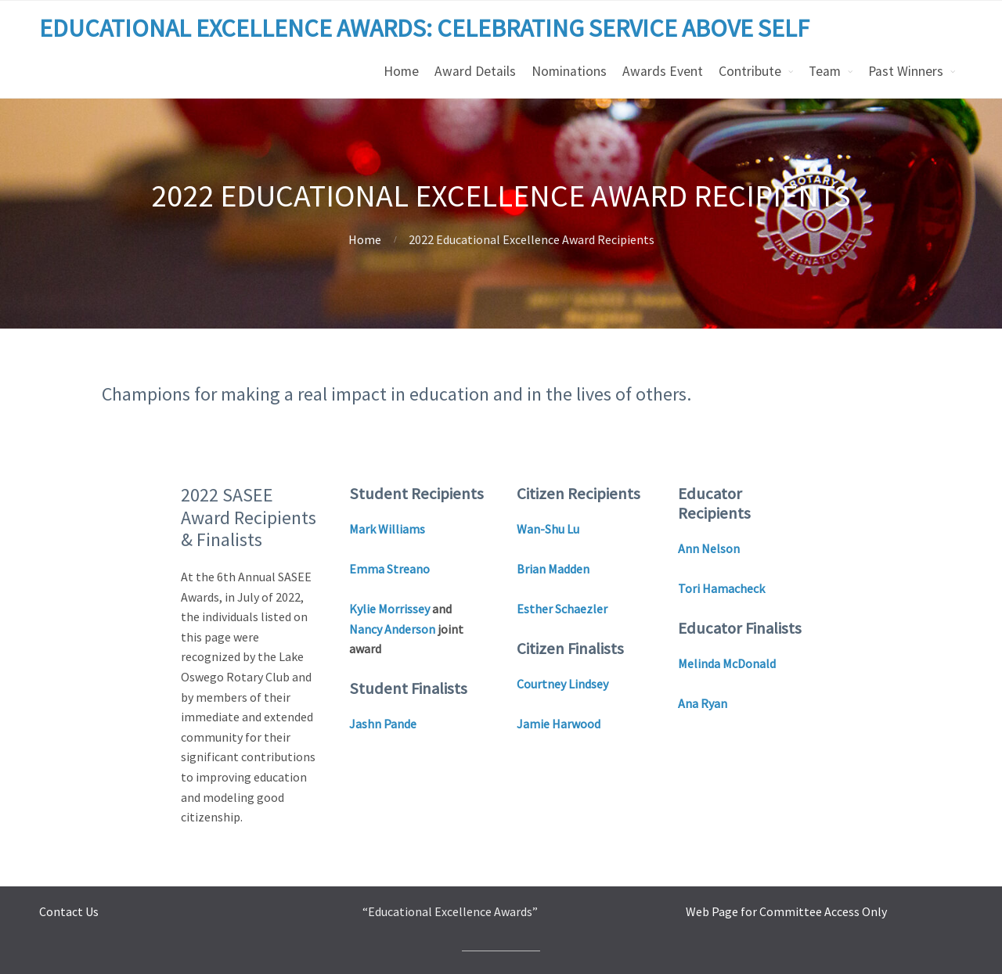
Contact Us (69, 911)
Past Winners (905, 71)
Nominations (569, 71)
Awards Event (662, 71)
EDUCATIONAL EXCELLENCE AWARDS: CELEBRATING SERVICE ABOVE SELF (424, 28)
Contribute (750, 71)
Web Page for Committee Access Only (786, 911)
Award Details (475, 71)
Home (401, 71)
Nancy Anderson (392, 629)
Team (825, 71)
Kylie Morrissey (389, 608)
